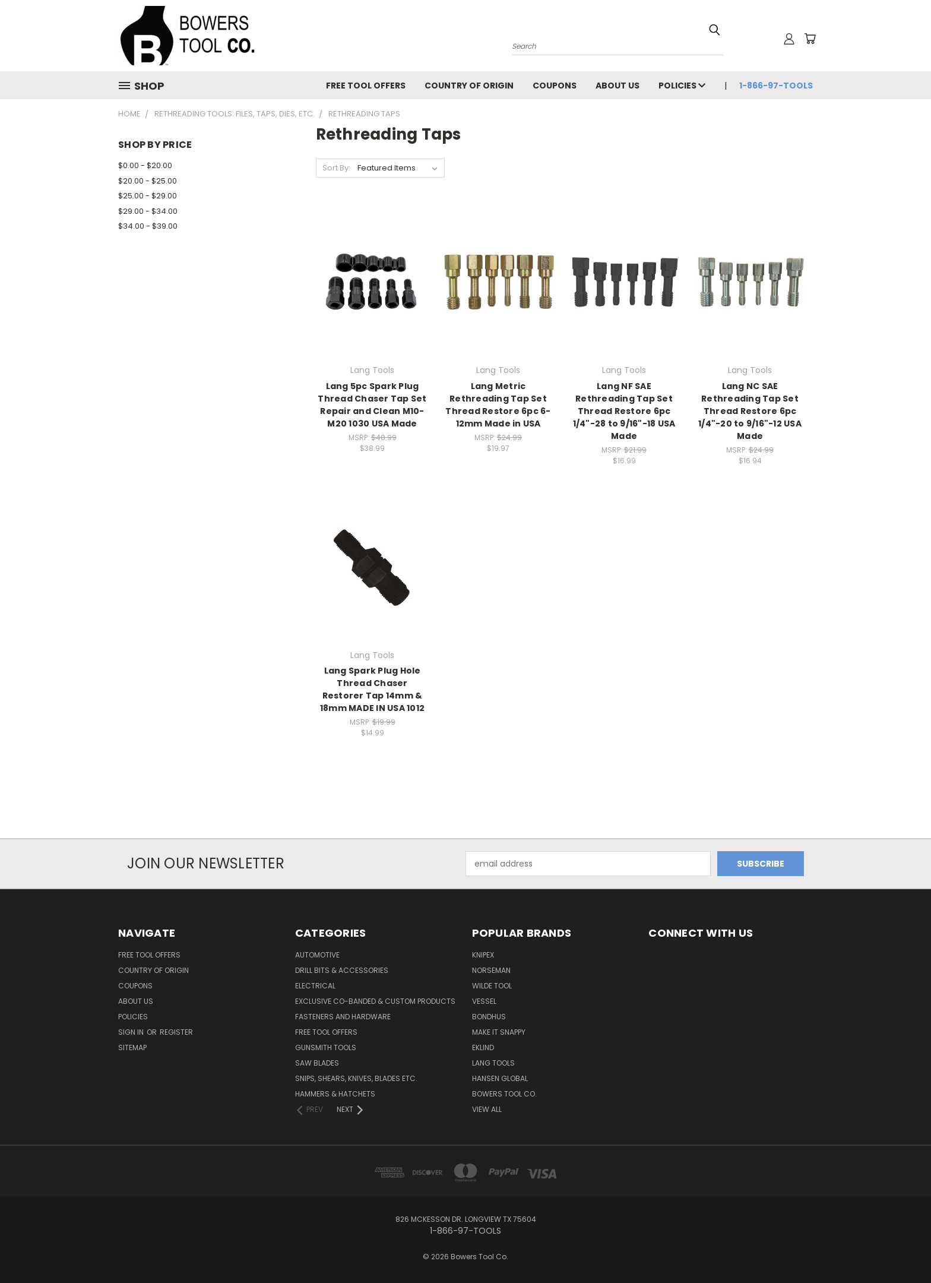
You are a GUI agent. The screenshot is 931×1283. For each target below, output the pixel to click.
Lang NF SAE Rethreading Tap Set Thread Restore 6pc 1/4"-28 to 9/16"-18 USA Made (624, 411)
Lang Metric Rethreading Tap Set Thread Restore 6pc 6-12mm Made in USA (497, 404)
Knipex (483, 955)
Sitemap (132, 1047)
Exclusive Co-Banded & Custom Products (375, 1001)
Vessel (484, 1001)
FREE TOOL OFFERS (366, 85)
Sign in (131, 1032)
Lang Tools (493, 1063)
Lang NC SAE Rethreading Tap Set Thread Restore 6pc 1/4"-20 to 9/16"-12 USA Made (750, 411)
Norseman (491, 970)
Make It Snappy (498, 1032)
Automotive (317, 955)
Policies (681, 85)
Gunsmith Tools (325, 1047)
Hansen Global (500, 1078)
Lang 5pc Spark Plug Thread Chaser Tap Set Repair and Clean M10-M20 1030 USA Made (372, 404)
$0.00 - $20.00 (145, 165)
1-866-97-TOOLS (776, 85)
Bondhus (489, 1017)
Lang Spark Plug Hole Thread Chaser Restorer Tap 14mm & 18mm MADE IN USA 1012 (372, 689)
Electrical (315, 986)
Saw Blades (317, 1063)
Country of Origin (469, 85)
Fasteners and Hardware (343, 1017)
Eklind (483, 1047)
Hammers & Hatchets (335, 1094)
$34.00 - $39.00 (148, 226)
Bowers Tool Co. (504, 1094)
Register (176, 1032)
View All (487, 1109)
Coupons (555, 85)
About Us (617, 85)
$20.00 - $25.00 (147, 181)
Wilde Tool (492, 986)
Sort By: (336, 167)
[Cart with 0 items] (810, 39)
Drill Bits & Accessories (341, 970)
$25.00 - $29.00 (147, 195)
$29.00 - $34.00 (148, 211)
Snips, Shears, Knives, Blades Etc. (356, 1078)
